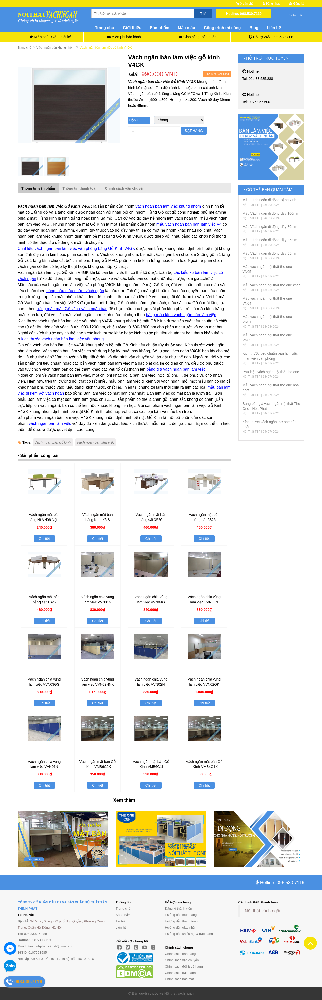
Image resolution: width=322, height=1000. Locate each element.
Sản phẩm (159, 28)
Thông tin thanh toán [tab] (79, 188)
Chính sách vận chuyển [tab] (125, 188)
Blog (254, 28)
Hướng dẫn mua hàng (181, 915)
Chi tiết (44, 539)
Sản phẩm (123, 915)
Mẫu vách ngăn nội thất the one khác (271, 285)
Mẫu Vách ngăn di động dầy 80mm (270, 227)
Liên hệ (121, 927)
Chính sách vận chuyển (182, 960)
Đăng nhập (271, 3)
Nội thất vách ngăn (263, 910)
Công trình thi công (222, 28)
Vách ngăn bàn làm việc (95, 442)
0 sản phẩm (248, 3)
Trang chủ (123, 908)
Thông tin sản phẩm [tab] (38, 188)
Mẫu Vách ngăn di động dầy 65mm (270, 253)
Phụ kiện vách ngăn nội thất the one (271, 372)
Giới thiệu (132, 28)
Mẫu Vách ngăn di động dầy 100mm (271, 213)
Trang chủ (104, 28)
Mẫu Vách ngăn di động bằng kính (269, 200)
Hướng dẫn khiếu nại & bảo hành (189, 934)
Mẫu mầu (186, 28)
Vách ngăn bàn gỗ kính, (53, 442)
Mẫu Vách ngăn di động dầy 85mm (270, 240)
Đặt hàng (194, 131)
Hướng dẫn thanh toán (181, 921)
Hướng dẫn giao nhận (180, 927)
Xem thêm (124, 800)
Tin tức (121, 921)
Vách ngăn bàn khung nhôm (55, 47)
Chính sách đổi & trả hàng (184, 966)
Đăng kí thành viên (178, 908)
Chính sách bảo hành (180, 973)
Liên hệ (274, 28)
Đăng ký (296, 3)
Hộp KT (135, 120)
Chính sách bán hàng (180, 954)
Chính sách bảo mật (179, 979)
